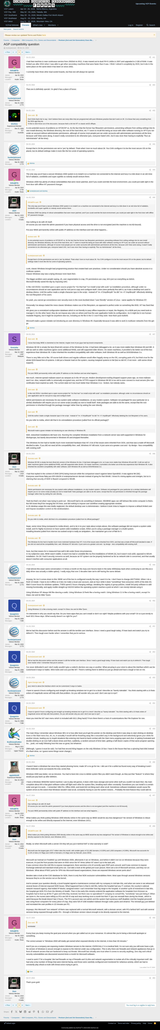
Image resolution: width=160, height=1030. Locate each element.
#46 (154, 197)
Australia (21, 133)
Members (52, 25)
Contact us (112, 1023)
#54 (154, 703)
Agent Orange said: (35, 682)
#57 (154, 795)
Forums (25, 25)
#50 (154, 601)
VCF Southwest (10, 15)
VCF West (8, 21)
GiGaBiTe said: (33, 202)
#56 (154, 762)
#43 (154, 110)
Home (150, 1023)
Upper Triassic (19, 751)
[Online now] (14, 68)
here (44, 35)
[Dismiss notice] (154, 35)
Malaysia (21, 356)
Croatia (21, 220)
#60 (154, 978)
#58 (154, 826)
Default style (9, 1023)
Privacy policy (136, 1023)
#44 (154, 144)
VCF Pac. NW (10, 12)
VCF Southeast (10, 18)
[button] (44, 25)
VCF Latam (8, 9)
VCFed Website (12, 25)
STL (22, 784)
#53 (154, 677)
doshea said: (32, 237)
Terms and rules (123, 1023)
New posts (7, 29)
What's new (37, 25)
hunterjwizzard (11, 48)
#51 (154, 626)
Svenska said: (33, 458)
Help (144, 1023)
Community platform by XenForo (80, 1028)
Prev (8, 52)
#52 (154, 652)
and (38, 191)
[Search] (150, 25)
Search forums (18, 29)
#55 (154, 729)
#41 (154, 57)
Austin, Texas (19, 79)
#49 (154, 565)
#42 (154, 85)
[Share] (150, 57)
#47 (154, 334)
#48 (154, 454)
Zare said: (31, 115)
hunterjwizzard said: (35, 256)
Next (27, 52)
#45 (154, 170)
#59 (154, 918)
